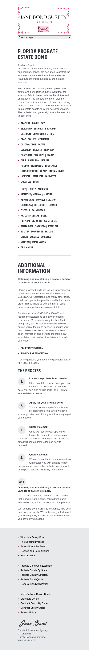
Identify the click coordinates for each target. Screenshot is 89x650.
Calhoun (26, 133)
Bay (43, 123)
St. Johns (37, 220)
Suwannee (37, 231)
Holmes (43, 171)
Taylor (49, 231)
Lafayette (50, 176)
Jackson (25, 176)
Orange (53, 204)
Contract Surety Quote (33, 608)
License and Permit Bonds (35, 551)
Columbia (43, 139)
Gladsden (26, 155)
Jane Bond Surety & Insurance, (43, 508)
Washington (39, 242)
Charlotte (38, 133)
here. (21, 390)
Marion (37, 194)
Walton (25, 242)
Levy (23, 189)
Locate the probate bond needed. (48, 378)
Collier (32, 139)
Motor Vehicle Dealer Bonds (36, 594)
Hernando (37, 165)
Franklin (49, 149)
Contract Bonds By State (34, 603)
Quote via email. (38, 426)
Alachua (25, 123)
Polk (44, 215)
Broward (50, 128)
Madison (43, 189)
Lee (29, 181)
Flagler (37, 149)
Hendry (25, 165)
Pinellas (34, 215)
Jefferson (37, 176)
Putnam (25, 220)
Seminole (53, 226)
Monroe (40, 199)
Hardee (45, 160)
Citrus (50, 133)
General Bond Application (35, 584)
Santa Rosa (27, 226)
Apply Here (27, 247)
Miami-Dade (27, 199)
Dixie (33, 144)
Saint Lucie (50, 220)
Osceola (25, 210)
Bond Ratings (28, 555)
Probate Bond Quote (32, 579)
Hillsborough (29, 171)
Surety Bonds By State (33, 546)
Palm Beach (38, 210)
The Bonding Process (32, 542)
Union (24, 236)
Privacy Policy (28, 612)
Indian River (56, 171)
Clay (23, 139)
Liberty (32, 189)
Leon (36, 181)
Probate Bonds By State (34, 570)
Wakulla (46, 236)
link (48, 410)
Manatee (26, 194)
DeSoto (25, 144)
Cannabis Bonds (30, 598)
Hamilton (33, 160)
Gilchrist (39, 155)
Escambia (26, 149)
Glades (50, 155)
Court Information (32, 348)
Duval (41, 144)
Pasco (24, 215)
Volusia (34, 236)
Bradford (26, 128)
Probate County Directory (34, 575)
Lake (23, 181)
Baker (35, 123)
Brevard (38, 128)
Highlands (51, 165)
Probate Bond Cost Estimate (36, 565)
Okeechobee (40, 204)
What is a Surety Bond (33, 537)
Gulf (23, 160)
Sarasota (40, 226)
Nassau (51, 199)
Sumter (25, 231)
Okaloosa (26, 204)
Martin (47, 194)
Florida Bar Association (34, 353)
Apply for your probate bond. (46, 402)
